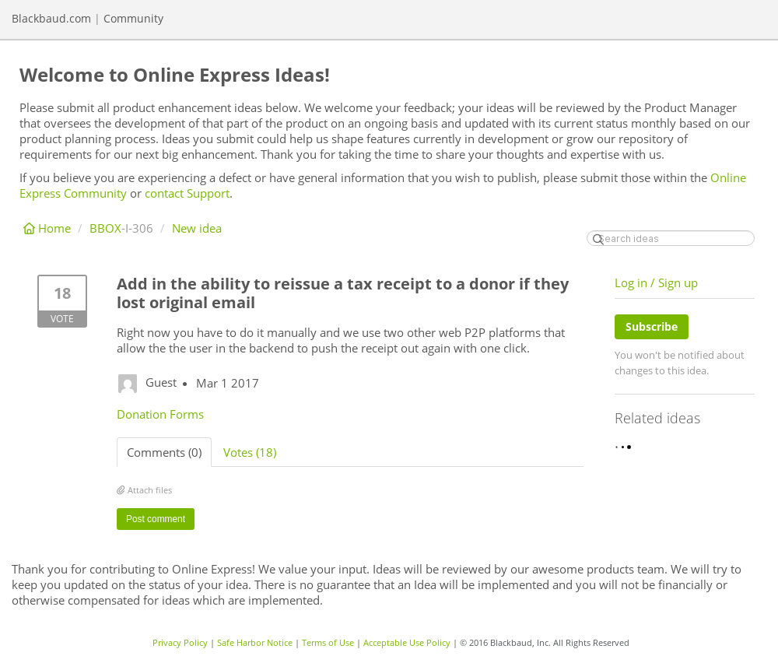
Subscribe (652, 326)
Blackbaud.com (51, 18)
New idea (197, 228)
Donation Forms (160, 414)
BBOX (105, 228)
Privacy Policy (180, 642)
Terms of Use (328, 642)
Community (133, 18)
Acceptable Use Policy (406, 642)
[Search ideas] (671, 238)
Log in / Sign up (656, 282)
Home (48, 228)
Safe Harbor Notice (255, 642)
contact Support (187, 193)
